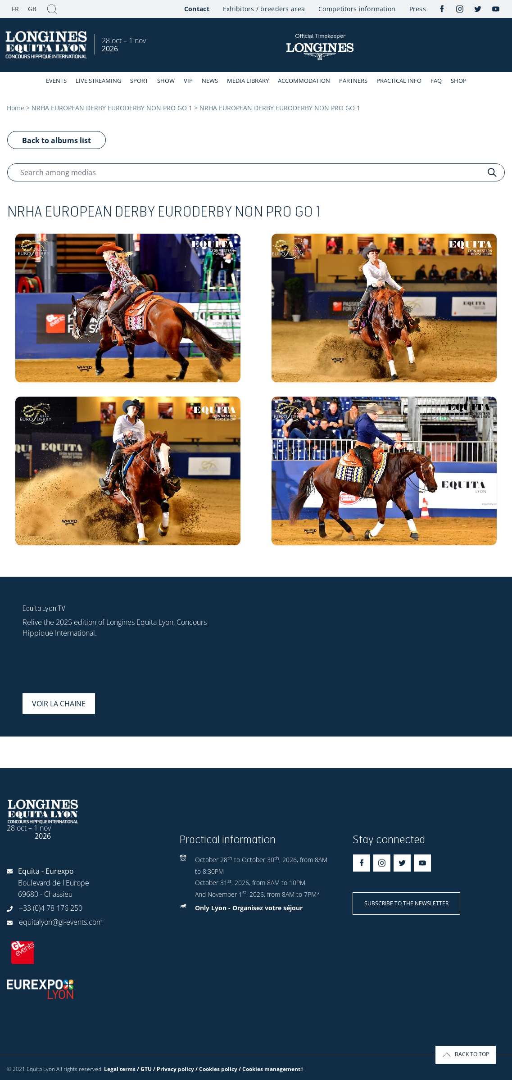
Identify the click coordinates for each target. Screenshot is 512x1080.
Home (15, 108)
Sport (139, 81)
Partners (353, 81)
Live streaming (98, 81)
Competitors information (356, 9)
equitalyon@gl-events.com (61, 922)
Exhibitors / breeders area (264, 9)
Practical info (398, 81)
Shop (459, 81)
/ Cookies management (269, 1069)
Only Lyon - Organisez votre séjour (249, 908)
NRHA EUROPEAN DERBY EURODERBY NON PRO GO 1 (112, 108)
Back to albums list (56, 140)
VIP (188, 81)
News (210, 81)
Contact (196, 9)
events (56, 81)
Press (417, 9)
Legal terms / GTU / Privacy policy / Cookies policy (170, 1069)
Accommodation (304, 81)
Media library (248, 81)
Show (166, 81)
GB (32, 9)
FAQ (436, 81)
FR (15, 9)
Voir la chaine (59, 704)
